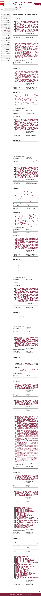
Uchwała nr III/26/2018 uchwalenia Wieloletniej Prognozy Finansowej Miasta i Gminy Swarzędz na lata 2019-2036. (26, 221)
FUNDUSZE (8, 40)
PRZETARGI (7, 22)
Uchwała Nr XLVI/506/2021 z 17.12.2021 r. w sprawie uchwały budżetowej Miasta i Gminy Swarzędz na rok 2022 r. (26, 148)
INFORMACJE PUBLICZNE (7, 28)
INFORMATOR (7, 51)
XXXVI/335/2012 (26, 363)
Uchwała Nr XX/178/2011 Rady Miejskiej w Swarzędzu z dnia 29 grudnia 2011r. (26, 417)
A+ (17, 7)
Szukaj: (2, 9)
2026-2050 (32, 31)
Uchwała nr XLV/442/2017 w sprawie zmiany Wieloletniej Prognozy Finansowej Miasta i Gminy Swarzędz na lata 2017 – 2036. (26, 245)
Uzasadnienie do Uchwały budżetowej (23, 508)
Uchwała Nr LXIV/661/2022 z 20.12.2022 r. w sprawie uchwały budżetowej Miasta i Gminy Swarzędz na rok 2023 (26, 125)
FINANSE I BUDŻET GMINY (6, 31)
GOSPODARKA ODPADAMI (7, 45)
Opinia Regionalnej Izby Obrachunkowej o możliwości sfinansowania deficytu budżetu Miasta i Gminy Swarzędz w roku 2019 (26, 215)
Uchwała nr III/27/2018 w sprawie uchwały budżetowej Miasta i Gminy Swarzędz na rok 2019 (26, 224)
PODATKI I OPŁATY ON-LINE (6, 56)
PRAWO (8, 26)
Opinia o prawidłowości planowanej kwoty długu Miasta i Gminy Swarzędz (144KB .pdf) (26, 75)
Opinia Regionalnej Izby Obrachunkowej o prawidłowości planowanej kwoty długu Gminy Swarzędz (26, 265)
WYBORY (8, 42)
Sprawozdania (7, 35)
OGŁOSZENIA (7, 20)
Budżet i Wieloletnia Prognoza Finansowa (6, 33)
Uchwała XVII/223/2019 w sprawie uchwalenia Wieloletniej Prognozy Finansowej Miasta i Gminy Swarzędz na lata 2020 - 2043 (26, 198)
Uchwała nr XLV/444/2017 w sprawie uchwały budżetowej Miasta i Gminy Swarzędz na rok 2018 (26, 248)
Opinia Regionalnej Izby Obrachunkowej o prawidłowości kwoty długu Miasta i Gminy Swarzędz (26, 292)
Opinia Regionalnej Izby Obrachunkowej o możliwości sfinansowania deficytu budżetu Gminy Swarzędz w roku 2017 (26, 262)
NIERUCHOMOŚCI (6, 24)
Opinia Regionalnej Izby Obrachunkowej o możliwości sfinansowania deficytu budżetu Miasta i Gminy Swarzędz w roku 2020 (26, 192)
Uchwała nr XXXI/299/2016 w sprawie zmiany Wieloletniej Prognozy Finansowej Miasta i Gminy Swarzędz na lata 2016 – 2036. (26, 268)
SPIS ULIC (8, 49)
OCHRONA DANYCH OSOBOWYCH (6, 58)
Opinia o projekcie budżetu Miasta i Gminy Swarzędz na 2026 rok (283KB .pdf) (26, 47)
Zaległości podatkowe (8, 38)
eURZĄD (8, 53)
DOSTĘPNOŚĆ (7, 60)
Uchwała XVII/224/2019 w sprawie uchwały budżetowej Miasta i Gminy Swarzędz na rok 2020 (26, 201)
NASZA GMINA (7, 18)
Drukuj (38, 591)
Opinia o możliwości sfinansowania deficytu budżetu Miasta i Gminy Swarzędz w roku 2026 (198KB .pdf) (26, 44)
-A (14, 7)
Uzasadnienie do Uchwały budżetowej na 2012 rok (26, 418)
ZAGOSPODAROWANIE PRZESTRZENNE (6, 47)
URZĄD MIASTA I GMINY (7, 15)
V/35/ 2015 (22, 320)
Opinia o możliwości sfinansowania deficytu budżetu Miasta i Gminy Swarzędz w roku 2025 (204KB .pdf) (26, 72)
